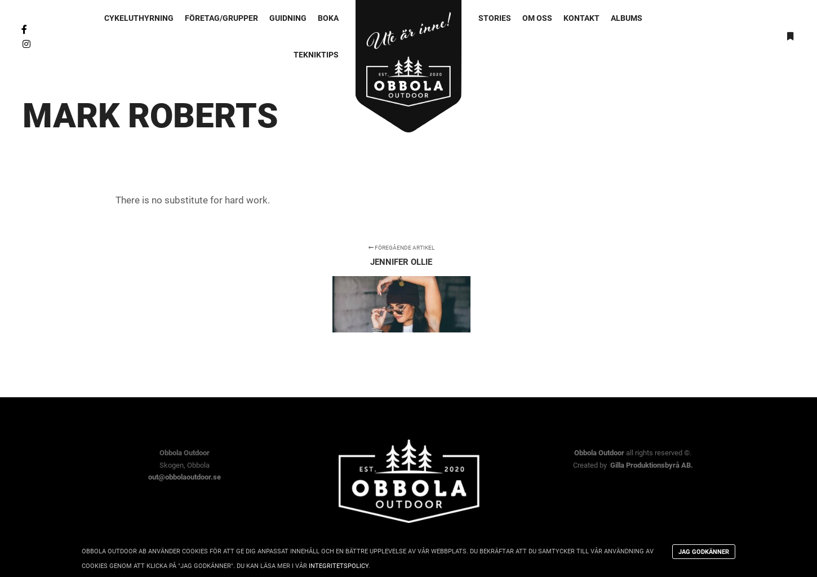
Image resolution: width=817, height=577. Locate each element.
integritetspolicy (338, 566)
